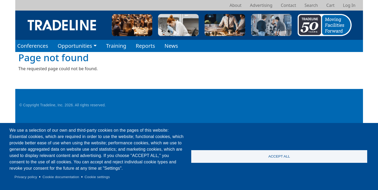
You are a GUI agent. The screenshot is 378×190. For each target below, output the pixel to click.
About (235, 5)
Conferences (32, 45)
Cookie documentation (60, 177)
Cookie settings (97, 177)
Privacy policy (25, 177)
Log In (349, 5)
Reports (145, 45)
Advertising (261, 5)
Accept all (279, 156)
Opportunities (75, 45)
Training (116, 45)
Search (311, 5)
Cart (330, 5)
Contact (288, 5)
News (171, 45)
